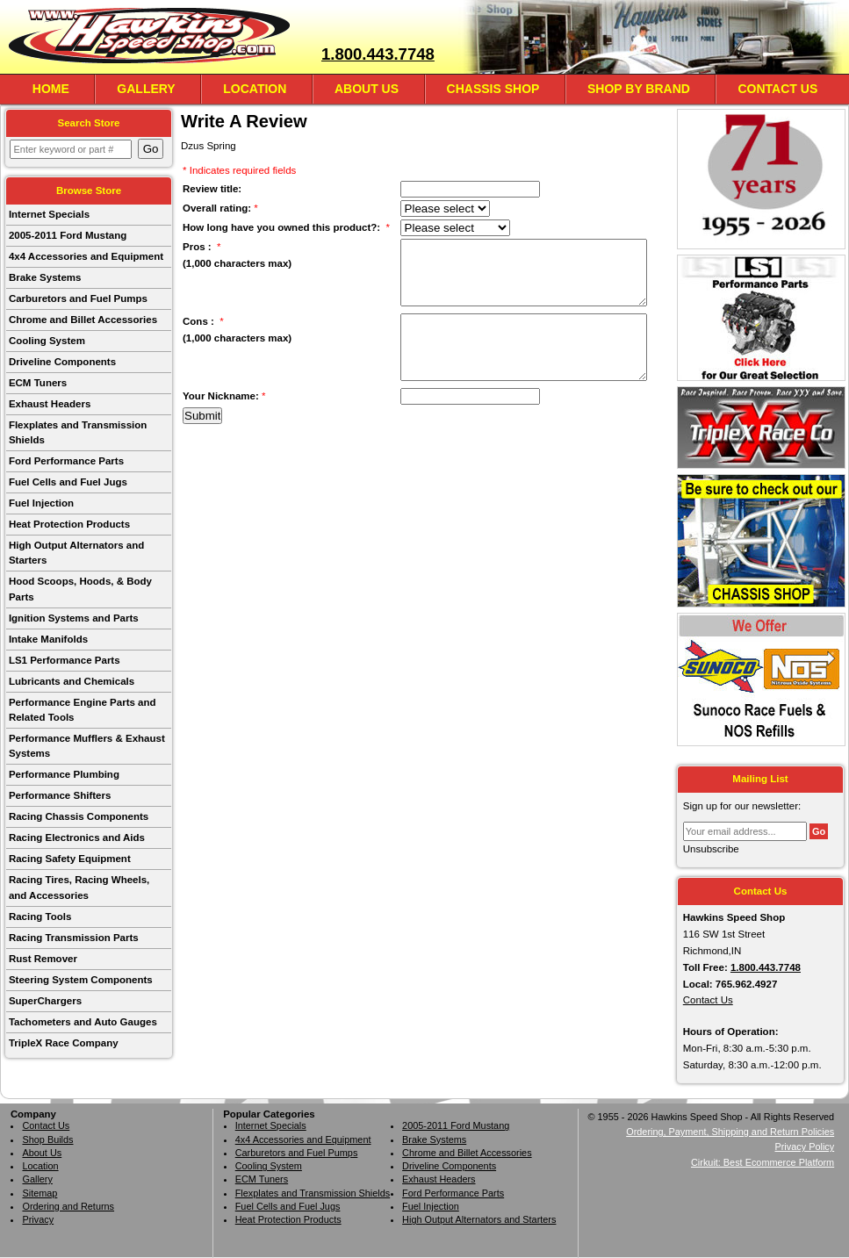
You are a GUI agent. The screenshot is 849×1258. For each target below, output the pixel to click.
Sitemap (39, 1193)
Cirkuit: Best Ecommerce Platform (762, 1162)
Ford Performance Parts (66, 461)
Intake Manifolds (48, 639)
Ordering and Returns (68, 1206)
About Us (367, 89)
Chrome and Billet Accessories (83, 319)
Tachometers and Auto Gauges (83, 1022)
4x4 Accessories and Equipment (86, 256)
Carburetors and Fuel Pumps (78, 298)
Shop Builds (47, 1139)
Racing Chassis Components (78, 816)
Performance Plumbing (64, 774)
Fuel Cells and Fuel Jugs (68, 482)
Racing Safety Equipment (70, 858)
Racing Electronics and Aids (77, 837)
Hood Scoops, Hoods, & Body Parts (80, 588)
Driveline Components (62, 361)
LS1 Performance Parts (64, 660)
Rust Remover (43, 958)
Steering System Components (81, 979)
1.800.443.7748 (378, 54)
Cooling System (47, 340)
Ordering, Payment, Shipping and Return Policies (730, 1131)
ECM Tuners (38, 382)
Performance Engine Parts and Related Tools (82, 709)
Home (50, 89)
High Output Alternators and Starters (76, 552)
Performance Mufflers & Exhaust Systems (87, 745)
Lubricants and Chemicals (71, 681)
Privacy (38, 1219)
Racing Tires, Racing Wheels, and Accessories (79, 887)
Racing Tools (40, 916)
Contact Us (777, 89)
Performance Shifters (60, 795)
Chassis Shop (493, 89)
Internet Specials (49, 214)
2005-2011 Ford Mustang (67, 235)
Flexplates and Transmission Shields (78, 432)
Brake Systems (45, 277)
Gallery (146, 89)
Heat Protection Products (69, 524)
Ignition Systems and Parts (74, 618)
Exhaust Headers (49, 404)
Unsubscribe (711, 849)
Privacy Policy (804, 1146)
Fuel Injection (41, 503)
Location (254, 89)
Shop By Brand (638, 89)
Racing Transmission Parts (74, 937)
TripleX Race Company (64, 1043)
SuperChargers (45, 1001)
